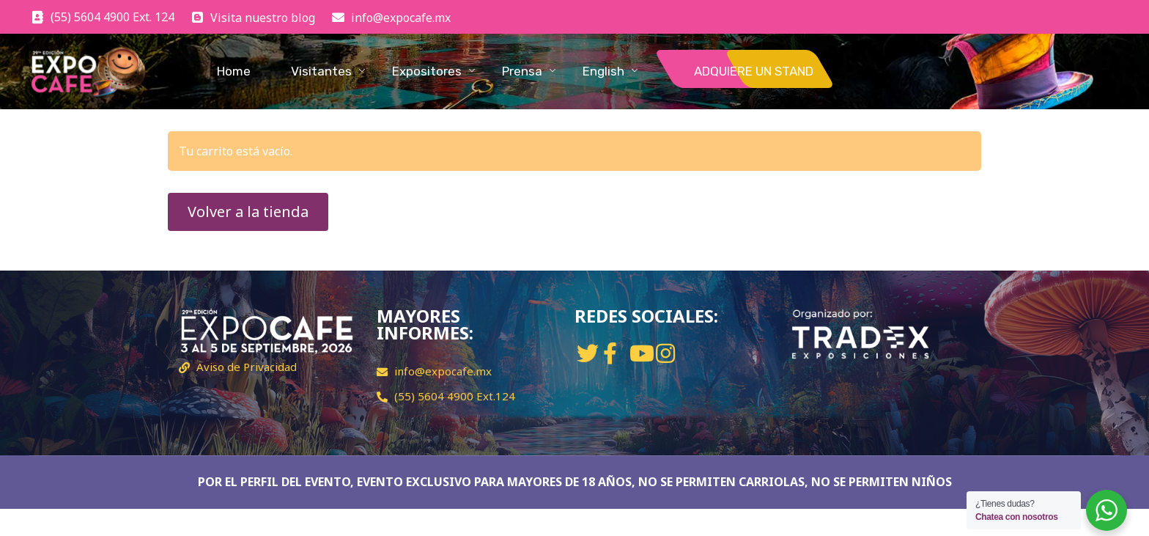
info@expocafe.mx (443, 371)
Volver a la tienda (248, 211)
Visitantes (321, 71)
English (603, 71)
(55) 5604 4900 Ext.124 (454, 396)
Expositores (427, 71)
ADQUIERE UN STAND (753, 71)
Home (234, 71)
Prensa (522, 71)
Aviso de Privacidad (246, 366)
